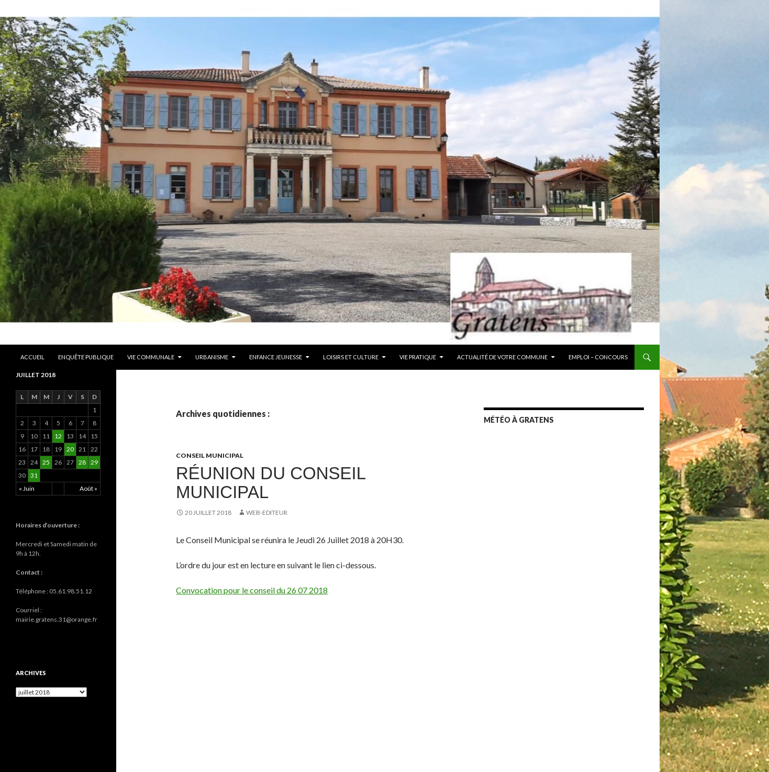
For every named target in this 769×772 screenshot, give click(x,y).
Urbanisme (211, 357)
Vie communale (150, 357)
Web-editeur (266, 512)
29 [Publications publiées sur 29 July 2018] (94, 462)
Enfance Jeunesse (275, 357)
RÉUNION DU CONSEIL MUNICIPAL (270, 483)
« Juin (27, 488)
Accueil (32, 357)
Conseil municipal (209, 455)
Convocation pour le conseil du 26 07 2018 (252, 590)
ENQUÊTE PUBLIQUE (86, 357)
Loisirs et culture (350, 357)
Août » (88, 488)
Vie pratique (417, 357)
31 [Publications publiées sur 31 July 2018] (34, 475)
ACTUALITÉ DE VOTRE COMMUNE (502, 357)
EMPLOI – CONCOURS (598, 357)
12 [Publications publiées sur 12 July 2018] (58, 436)
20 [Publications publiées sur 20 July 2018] (70, 449)
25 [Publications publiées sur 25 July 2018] (46, 462)
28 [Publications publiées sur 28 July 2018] (82, 462)
